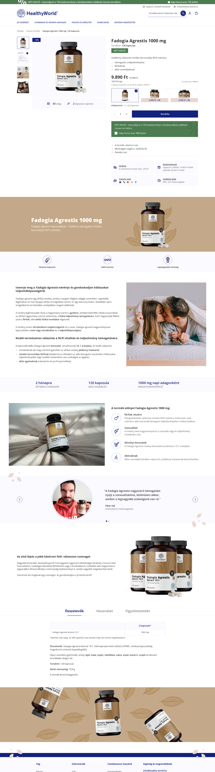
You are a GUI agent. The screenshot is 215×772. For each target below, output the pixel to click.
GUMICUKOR (103, 22)
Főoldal (20, 31)
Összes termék (33, 31)
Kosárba (165, 114)
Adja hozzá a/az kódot (184, 2)
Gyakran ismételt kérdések (156, 6)
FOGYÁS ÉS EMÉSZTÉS (82, 22)
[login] (189, 13)
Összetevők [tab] (74, 611)
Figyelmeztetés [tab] (137, 611)
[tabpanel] (107, 646)
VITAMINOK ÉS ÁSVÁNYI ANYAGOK (50, 22)
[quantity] (120, 114)
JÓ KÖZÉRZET (23, 22)
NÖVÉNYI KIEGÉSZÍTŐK (124, 22)
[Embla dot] (106, 521)
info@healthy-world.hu (186, 6)
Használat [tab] (104, 611)
